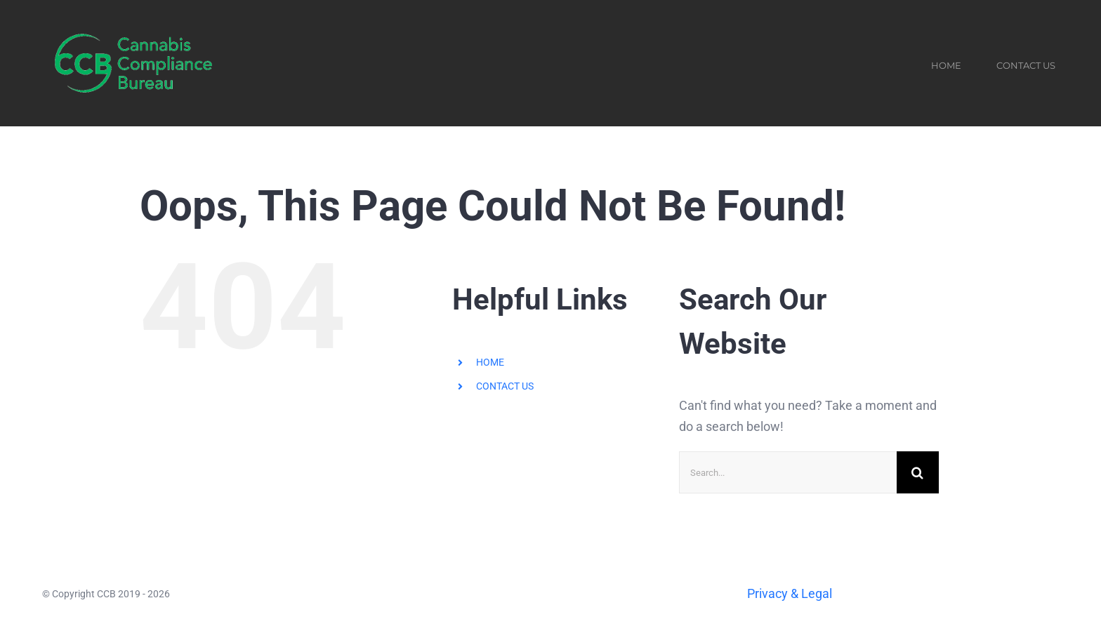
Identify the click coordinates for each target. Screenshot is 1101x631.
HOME (490, 362)
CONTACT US (505, 386)
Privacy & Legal (789, 593)
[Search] (918, 472)
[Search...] (788, 472)
